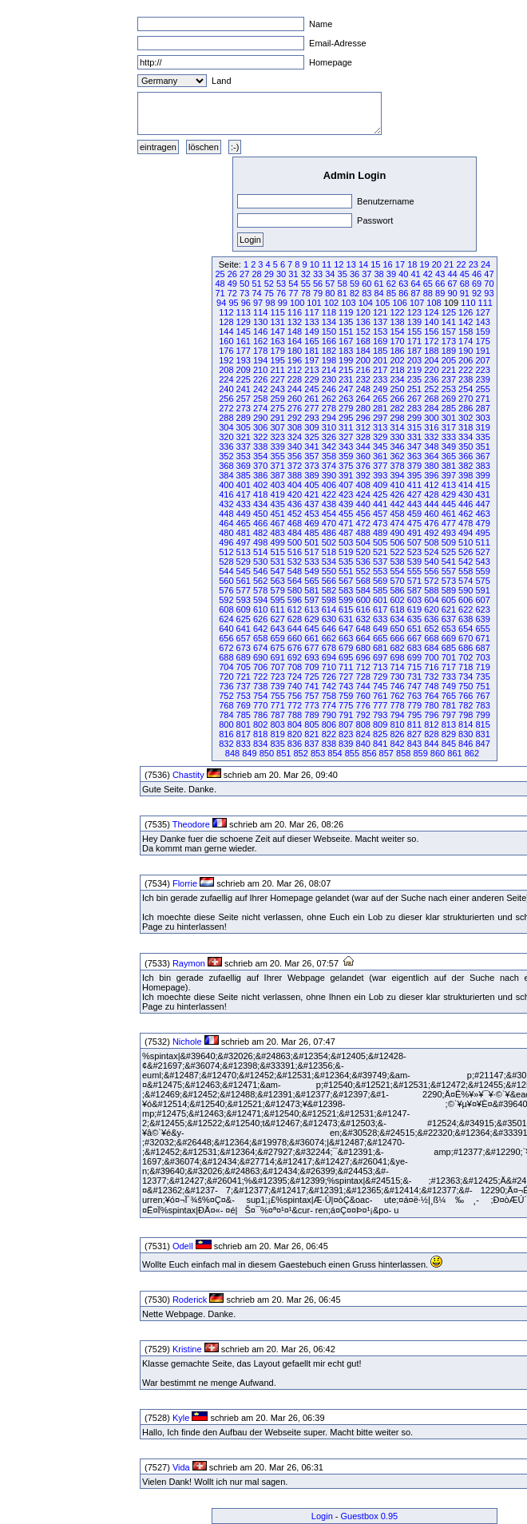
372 (294, 465)
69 (476, 283)
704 (226, 667)
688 (226, 657)
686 (465, 648)
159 (482, 331)
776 (363, 705)
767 (482, 695)
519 (346, 552)
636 (431, 619)
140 (431, 322)
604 (431, 600)
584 (363, 590)
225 (243, 379)
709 (311, 667)
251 (414, 389)
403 (277, 485)
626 (260, 619)
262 (329, 398)
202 (397, 360)
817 (243, 734)
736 (226, 686)
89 (440, 293)
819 (277, 734)
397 (449, 475)
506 (397, 542)
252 (431, 389)
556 (431, 571)
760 (363, 695)
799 (482, 715)
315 (414, 427)
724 (294, 676)
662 (329, 638)
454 (329, 513)
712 (363, 667)
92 (476, 293)
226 (260, 379)
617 (380, 609)
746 (397, 686)
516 (294, 552)
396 (431, 475)
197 (311, 360)
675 (277, 648)
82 (354, 293)
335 (482, 437)
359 (346, 456)
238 (465, 379)
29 (269, 274)
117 (311, 312)
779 (414, 705)
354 (260, 456)
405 (311, 485)
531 (277, 561)
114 (260, 312)
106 (399, 303)
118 (329, 312)
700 (431, 657)
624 (226, 619)
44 (452, 274)
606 (465, 600)
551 (346, 571)
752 (226, 695)
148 (294, 331)
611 (277, 609)
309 (311, 427)
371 (277, 465)
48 (219, 283)
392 (363, 475)
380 (431, 465)
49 (232, 283)
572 (431, 580)
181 (311, 350)
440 (363, 504)
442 (397, 504)
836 (294, 743)
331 (414, 437)
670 (465, 638)
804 (294, 724)
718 (465, 667)
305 (243, 427)
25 (219, 274)
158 (465, 331)
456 (363, 513)
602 (397, 600)
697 (380, 657)
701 (449, 657)
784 (226, 715)
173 (449, 341)
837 (311, 743)
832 (226, 743)
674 (260, 648)
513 (243, 552)
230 (329, 379)
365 (449, 456)
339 (277, 446)
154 (397, 331)
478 (465, 523)
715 (414, 667)
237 (449, 379)
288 (226, 418)
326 (329, 437)
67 (452, 283)
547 (277, 571)
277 (311, 408)
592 (226, 600)
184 (363, 350)
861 (454, 753)
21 (449, 264)
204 (431, 360)
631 (346, 619)
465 (243, 523)
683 (414, 648)
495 (482, 533)
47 (488, 274)
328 (363, 437)
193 (243, 360)
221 (449, 370)
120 (363, 312)
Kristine (187, 1349)
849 (249, 753)
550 (329, 571)
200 (363, 360)
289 (243, 418)
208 (226, 370)
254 (465, 389)
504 (363, 542)
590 (465, 590)
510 (465, 542)
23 (473, 264)
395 (414, 475)
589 (449, 590)
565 (311, 580)
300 (431, 418)
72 (232, 293)
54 (293, 283)
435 (277, 504)
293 (311, 418)
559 (482, 571)
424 (363, 494)
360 (363, 456)
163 (277, 341)
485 (311, 533)
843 (414, 743)
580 (294, 590)
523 (414, 552)
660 (294, 638)
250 (397, 389)
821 (311, 734)
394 (397, 475)
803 (277, 724)
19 (424, 264)
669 (449, 638)
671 (482, 638)
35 (342, 274)
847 (482, 743)
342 (329, 446)
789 (311, 715)
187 (414, 350)
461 (449, 513)
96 (246, 303)
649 (380, 628)
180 (294, 350)
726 (329, 676)
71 (219, 293)
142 (465, 322)
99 (282, 303)
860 (437, 753)
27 (244, 274)
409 (380, 485)
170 (397, 341)
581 (311, 590)
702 (465, 657)
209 (243, 370)
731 (414, 676)
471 (346, 523)
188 (431, 350)
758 (329, 695)
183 (346, 350)
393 (380, 475)
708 (294, 667)
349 (449, 446)
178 (260, 350)
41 (415, 274)
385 (243, 475)
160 (226, 341)
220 (431, 370)
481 (243, 533)
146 (260, 331)
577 (243, 590)
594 (260, 600)
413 (449, 485)
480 (226, 533)
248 (363, 389)
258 (260, 398)
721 (243, 676)
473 (380, 523)
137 (380, 322)
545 (243, 571)
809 (380, 724)
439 (346, 504)
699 (414, 657)
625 (243, 619)
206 (465, 360)
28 (256, 274)
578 (260, 590)
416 (226, 494)
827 (414, 734)
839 (346, 743)
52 (269, 283)
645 (311, 628)
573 (449, 580)
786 (260, 715)
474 (397, 523)
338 (260, 446)
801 (243, 724)
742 (329, 686)
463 (482, 513)
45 (465, 274)
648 (363, 628)
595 (277, 600)
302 (465, 418)
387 (277, 475)
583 (346, 590)
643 (277, 628)
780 (431, 705)
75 (269, 293)
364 (431, 456)
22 (461, 264)
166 (329, 341)
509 (449, 542)
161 (243, 341)
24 (485, 264)
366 (465, 456)
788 (294, 715)
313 (380, 427)
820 (294, 734)
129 (243, 322)
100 (297, 303)
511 (482, 542)
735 (482, 676)
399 (482, 475)
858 (403, 753)
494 (465, 533)
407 (346, 485)
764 (431, 695)
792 (363, 715)
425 (380, 494)
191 (482, 350)
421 (311, 494)
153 (380, 331)
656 (226, 638)
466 (260, 523)
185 (380, 350)
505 (380, 542)
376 (363, 465)
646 (329, 628)
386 (260, 475)
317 (449, 427)
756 (294, 695)
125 (449, 312)
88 (428, 293)
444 (431, 504)
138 (397, 322)
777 (380, 705)
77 (293, 293)
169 (380, 341)
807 (346, 724)
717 (449, 667)
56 (318, 283)
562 (260, 580)
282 (397, 408)
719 (482, 667)
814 (465, 724)
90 (452, 293)
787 (277, 715)
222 (465, 370)
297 (380, 418)
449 (243, 513)
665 (380, 638)
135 (346, 322)
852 (300, 753)
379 (414, 465)
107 (417, 303)
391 (346, 475)
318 (465, 427)
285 (449, 408)
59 (354, 283)
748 (431, 686)
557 (449, 571)
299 (414, 418)
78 (306, 293)
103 (348, 303)
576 (226, 590)
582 (329, 590)
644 (294, 628)
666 (397, 638)
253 (449, 389)
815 (482, 724)
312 (363, 427)
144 (226, 331)
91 (465, 293)
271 (482, 398)
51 (256, 283)
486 (329, 533)
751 (482, 686)
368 (226, 465)
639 (482, 619)
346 (397, 446)
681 (380, 648)
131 (277, 322)
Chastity (188, 775)
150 (329, 331)
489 (380, 533)
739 (277, 686)
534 (329, 561)
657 (243, 638)
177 (243, 350)
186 (397, 350)
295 (346, 418)
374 (329, 465)
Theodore (191, 824)
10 (314, 264)
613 (311, 609)
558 (465, 571)
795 (414, 715)
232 (363, 379)
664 (363, 638)
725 (311, 676)
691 (277, 657)
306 (260, 427)
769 (243, 705)
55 (306, 283)
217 (380, 370)
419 (277, 494)
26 (232, 274)
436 (294, 504)
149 (311, 331)
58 (342, 283)
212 (294, 370)
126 (465, 312)
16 (388, 264)
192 (226, 360)
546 (260, 571)
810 (397, 724)
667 (414, 638)
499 (277, 542)
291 (277, 418)
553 (380, 571)
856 (369, 753)
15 (375, 264)
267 (414, 398)
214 (329, 370)
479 (482, 523)
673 (243, 648)
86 (403, 293)
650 (397, 628)
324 (294, 437)
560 (226, 580)
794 (397, 715)
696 (363, 657)
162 (260, 341)
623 (482, 609)
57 (330, 283)
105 (382, 303)
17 (400, 264)
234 (397, 379)
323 (277, 437)
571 (414, 580)
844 (431, 743)
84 (379, 293)
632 (363, 619)
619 (414, 609)
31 (293, 274)
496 (226, 542)
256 (226, 398)
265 (380, 398)
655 (482, 628)
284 (431, 408)
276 (294, 408)
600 (363, 600)
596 (294, 600)
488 (363, 533)
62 (391, 283)
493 (449, 533)
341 (311, 446)
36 (354, 274)
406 (329, 485)
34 (330, 274)
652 (431, 628)
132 (294, 322)
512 (226, 552)
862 (472, 753)
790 (329, 715)
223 (482, 370)
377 (380, 465)
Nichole (187, 1041)
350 (465, 446)
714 (397, 667)
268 (431, 398)
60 (366, 283)
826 (397, 734)
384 (226, 475)
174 (465, 341)
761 (380, 695)
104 (366, 303)
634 (397, 619)
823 (346, 734)
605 (449, 600)
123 (414, 312)
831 (482, 734)
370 (260, 465)
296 (363, 418)
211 (277, 370)
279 (346, 408)
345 (380, 446)
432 (226, 504)
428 (431, 494)
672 (226, 648)
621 (449, 609)
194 (260, 360)
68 (465, 283)
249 (380, 389)
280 (363, 408)
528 (226, 561)
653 (449, 628)
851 (283, 753)
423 (346, 494)
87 (415, 293)
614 (329, 609)
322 (260, 437)
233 (380, 379)
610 (260, 609)
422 (329, 494)
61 (379, 283)
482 (260, 533)
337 (243, 446)
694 (329, 657)
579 (277, 590)
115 (277, 312)
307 (277, 427)
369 (243, 465)
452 (294, 513)
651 (414, 628)
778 (397, 705)
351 (482, 446)
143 (482, 322)
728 (363, 676)
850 (267, 753)
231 (346, 379)
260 (294, 398)
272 (226, 408)
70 (488, 283)
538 (397, 561)
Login (322, 1516)
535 (346, 561)
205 (449, 360)
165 (311, 341)
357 (311, 456)
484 (294, 533)
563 (277, 580)
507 (414, 542)
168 (363, 341)
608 (226, 609)
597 (311, 600)
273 (243, 408)
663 (346, 638)
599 (346, 600)
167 (346, 341)
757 (311, 695)
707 (277, 667)
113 (243, 312)
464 (226, 523)
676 (294, 648)
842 (397, 743)
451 (277, 513)
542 (465, 561)
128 (226, 322)
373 (311, 465)
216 (363, 370)
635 (414, 619)
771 (277, 705)
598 (329, 600)
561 (243, 580)
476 (431, 523)
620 (431, 609)
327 (346, 437)
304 (226, 427)
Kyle (180, 1418)
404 (294, 485)
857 (386, 753)
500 (294, 542)
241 (243, 389)
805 (311, 724)
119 (346, 312)
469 (311, 523)
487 (346, 533)
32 (306, 274)
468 (294, 523)
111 (485, 303)
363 (414, 456)
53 (281, 283)
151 (346, 331)
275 (277, 408)
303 (482, 418)
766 (465, 695)
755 (277, 695)
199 (346, 360)
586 (397, 590)
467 (277, 523)
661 (311, 638)
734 (465, 676)
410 (397, 485)
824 (363, 734)
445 (449, 504)
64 (415, 283)
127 (482, 312)
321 (243, 437)
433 (243, 504)
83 (366, 293)
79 (318, 293)
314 (397, 427)
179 (277, 350)
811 (414, 724)
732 (431, 676)
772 (294, 705)
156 (431, 331)
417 (243, 494)
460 (431, 513)
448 (226, 513)
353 (243, 456)
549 (311, 571)
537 (380, 561)
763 (414, 695)
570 (397, 580)
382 (465, 465)
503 (346, 542)
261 (311, 398)
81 (342, 293)
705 (243, 667)
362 (397, 456)
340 (294, 446)
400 (226, 485)
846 (465, 743)
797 (449, 715)
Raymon (188, 963)
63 (403, 283)
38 (379, 274)
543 (482, 561)
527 (482, 552)
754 (260, 695)
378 (397, 465)
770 (260, 705)
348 (431, 446)
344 (363, 446)
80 (330, 293)
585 (380, 590)
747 (414, 686)
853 (318, 753)
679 (346, 648)
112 (226, 312)
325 (311, 437)
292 (294, 418)
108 (433, 303)
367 (482, 456)
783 (482, 705)
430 (465, 494)
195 (277, 360)
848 (232, 753)
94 (221, 303)
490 (397, 533)
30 (281, 274)
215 (346, 370)
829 (449, 734)
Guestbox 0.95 (369, 1516)
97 (258, 303)
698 (397, 657)
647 (346, 628)
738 (260, 686)
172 (431, 341)
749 (449, 686)
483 (277, 533)
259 (277, 398)
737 (243, 686)
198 (329, 360)
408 (363, 485)
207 (482, 360)
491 (414, 533)
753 (243, 695)
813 (449, 724)
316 (431, 427)
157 (449, 331)
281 (380, 408)
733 (449, 676)
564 (294, 580)
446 (465, 504)
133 (311, 322)
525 (449, 552)
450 (260, 513)
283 (414, 408)
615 (346, 609)
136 (363, 322)
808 (363, 724)
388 (294, 475)
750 (465, 686)
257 (243, 398)
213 (311, 370)
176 (226, 350)
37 (366, 274)
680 (363, 648)
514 (260, 552)
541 (449, 561)
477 (449, 523)
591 (482, 590)
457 (380, 513)
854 (334, 753)
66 (440, 283)
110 (468, 303)
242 (260, 389)
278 (329, 408)
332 (431, 437)
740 (294, 686)
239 (482, 379)
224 (226, 379)
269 (449, 398)
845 (449, 743)
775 (346, 705)
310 (329, 427)
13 (351, 264)
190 (465, 350)
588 (431, 590)
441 (380, 504)
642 (260, 628)
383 (482, 465)
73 (244, 293)
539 (414, 561)
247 (346, 389)
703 (482, 657)
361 (380, 456)
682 (397, 648)
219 (414, 370)
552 (363, 571)
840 (363, 743)
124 (431, 312)
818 (260, 734)
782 (465, 705)
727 (346, 676)
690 (260, 657)
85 (391, 293)
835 (277, 743)
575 (482, 580)
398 (465, 475)
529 (243, 561)
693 (311, 657)
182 (329, 350)
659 (277, 638)
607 (482, 600)
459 (414, 513)
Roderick (189, 1299)
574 (465, 580)
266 (397, 398)
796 (431, 715)
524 (431, 552)
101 (314, 303)
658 (260, 638)
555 (414, 571)
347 (414, 446)
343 (346, 446)
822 (329, 734)
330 (397, 437)
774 (329, 705)
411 (414, 485)
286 (465, 408)
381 (449, 465)
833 (243, 743)
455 (346, 513)
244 (294, 389)
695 (346, 657)
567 (346, 580)
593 (243, 600)
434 (260, 504)
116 (294, 312)
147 (277, 331)
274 (260, 408)
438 (329, 504)
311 (346, 427)
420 (294, 494)
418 (260, 494)
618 (397, 609)
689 (243, 657)
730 (397, 676)
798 (465, 715)
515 (277, 552)
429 (449, 494)
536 (363, 561)
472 (363, 523)
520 (363, 552)
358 (329, 456)
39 (391, 274)
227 (277, 379)
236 (431, 379)
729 (380, 676)
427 (414, 494)
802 (260, 724)
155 (414, 331)
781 (449, 705)
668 (431, 638)
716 (431, 667)
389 (311, 475)
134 (329, 322)
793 (380, 715)
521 (380, 552)
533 (311, 561)
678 (329, 648)
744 (363, 686)
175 (482, 341)
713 (380, 667)
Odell (182, 1246)
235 (414, 379)
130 (260, 322)
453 (311, 513)
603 (414, 600)
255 (482, 389)
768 (226, 705)
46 (476, 274)
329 (380, 437)
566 (329, 580)
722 (260, 676)
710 (329, 667)
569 (380, 580)
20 (437, 264)
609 (243, 609)
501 (311, 542)
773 (311, 705)
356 (294, 456)
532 (294, 561)
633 (380, 619)
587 (414, 590)
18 (412, 264)
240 (226, 389)
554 (397, 571)
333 (449, 437)
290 (260, 418)
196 (294, 360)
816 (226, 734)
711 (346, 667)
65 (428, 283)
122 (397, 312)
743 (346, 686)
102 (331, 303)
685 (449, 648)
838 (329, 743)
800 (226, 724)
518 (329, 552)
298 (397, 418)
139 (414, 322)
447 (482, 504)
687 (482, 648)
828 (431, 734)
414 (465, 485)
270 (465, 398)
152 (363, 331)
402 (260, 485)
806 (329, 724)
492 (431, 533)
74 (256, 293)
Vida (181, 1467)
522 (397, 552)
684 (431, 648)
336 (226, 446)
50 (244, 283)
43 (440, 274)
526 (465, 552)
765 (449, 695)
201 (380, 360)
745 (380, 686)
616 (363, 609)
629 (311, 619)
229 (311, 379)
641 (243, 628)
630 (329, 619)
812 (431, 724)
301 (449, 418)
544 (226, 571)
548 (294, 571)
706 (260, 667)
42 (428, 274)
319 (482, 427)
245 (311, 389)
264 (363, 398)
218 (397, 370)
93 (488, 293)
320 (226, 437)
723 (277, 676)
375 (346, 465)
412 (431, 485)
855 (352, 753)
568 (363, 580)
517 (311, 552)
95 (233, 303)
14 (363, 264)
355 (277, 456)
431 (482, 494)
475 (414, 523)
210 (260, 370)
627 (277, 619)
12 (338, 264)
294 (329, 418)
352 (226, 456)
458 (397, 513)
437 (311, 504)
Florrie (184, 883)
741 (311, 686)
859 (420, 753)
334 (465, 437)
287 (482, 408)
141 (449, 322)
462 (465, 513)
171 (414, 341)
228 (294, 379)
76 (281, 293)
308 (294, 427)
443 (414, 504)
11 (326, 264)
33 (318, 274)
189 (449, 350)
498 (260, 542)
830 (465, 734)
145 (243, 331)
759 (346, 695)
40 (403, 274)
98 (270, 303)
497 (243, 542)
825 (380, 734)
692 (294, 657)
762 (397, 695)
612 (294, 609)
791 (346, 715)
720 (226, 676)
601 (380, 600)
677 (311, 648)
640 (226, 628)
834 (260, 743)
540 (431, 561)
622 (465, 609)
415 (482, 485)
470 (329, 523)
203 (414, 360)
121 (380, 312)
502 (329, 542)
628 (294, 619)
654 (465, 628)
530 (260, 561)
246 (329, 389)
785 (243, 715)
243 (277, 389)
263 (346, 398)
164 (294, 341)
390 (329, 475)
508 (431, 542)
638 (465, 619)
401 (243, 485)
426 (397, 494)
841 (380, 743)
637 (449, 619)
